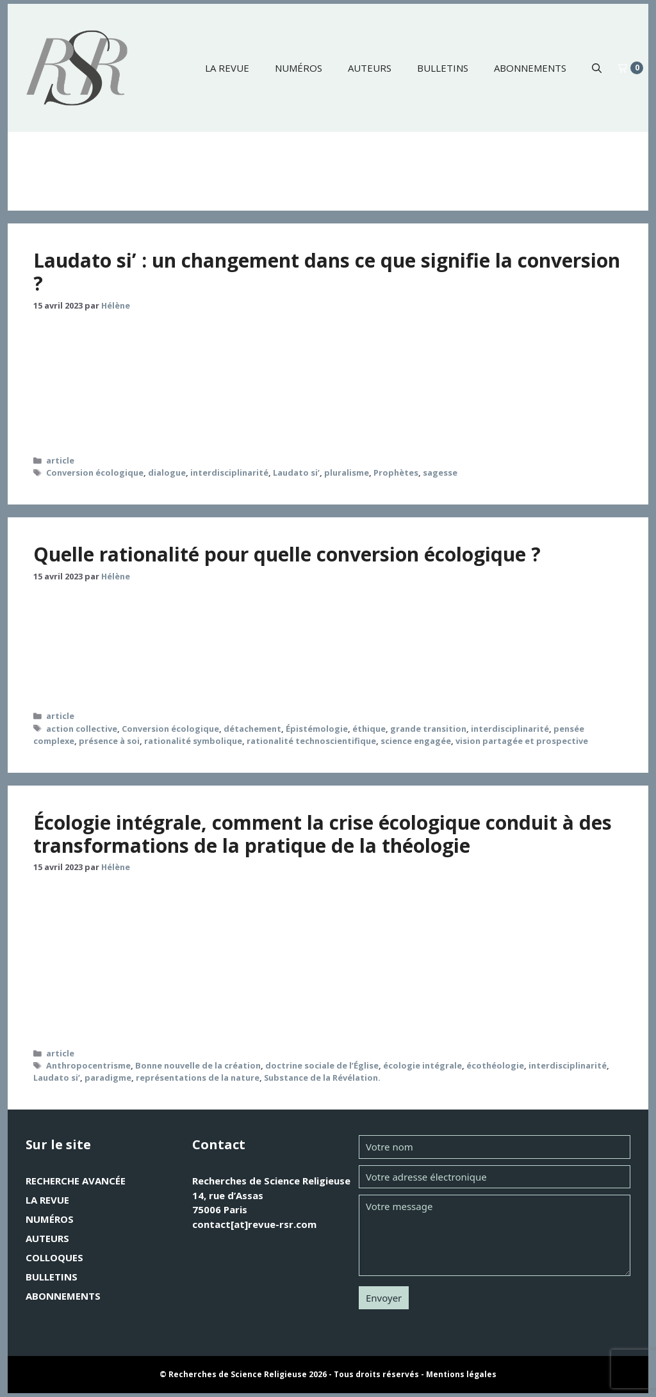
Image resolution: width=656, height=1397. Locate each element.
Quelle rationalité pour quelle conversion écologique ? (287, 554)
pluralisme (346, 472)
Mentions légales (461, 1374)
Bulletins (442, 67)
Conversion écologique (95, 472)
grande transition (428, 728)
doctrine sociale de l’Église (322, 1065)
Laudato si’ (296, 472)
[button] (596, 67)
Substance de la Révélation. (322, 1077)
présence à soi (109, 741)
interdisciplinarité (229, 472)
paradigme (108, 1077)
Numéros (298, 67)
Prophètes (395, 472)
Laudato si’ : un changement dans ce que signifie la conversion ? (326, 271)
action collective (81, 728)
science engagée (416, 741)
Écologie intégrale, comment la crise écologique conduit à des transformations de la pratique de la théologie (322, 834)
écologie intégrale (422, 1065)
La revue (227, 67)
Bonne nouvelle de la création (198, 1065)
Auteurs (369, 67)
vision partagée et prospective (521, 741)
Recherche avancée (76, 1180)
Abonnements (530, 67)
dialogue (167, 472)
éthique (369, 728)
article (60, 460)
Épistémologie (317, 728)
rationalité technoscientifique (311, 741)
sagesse (440, 472)
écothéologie (495, 1065)
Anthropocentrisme (88, 1065)
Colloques (54, 1257)
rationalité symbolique (193, 741)
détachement (252, 728)
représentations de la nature (197, 1077)
